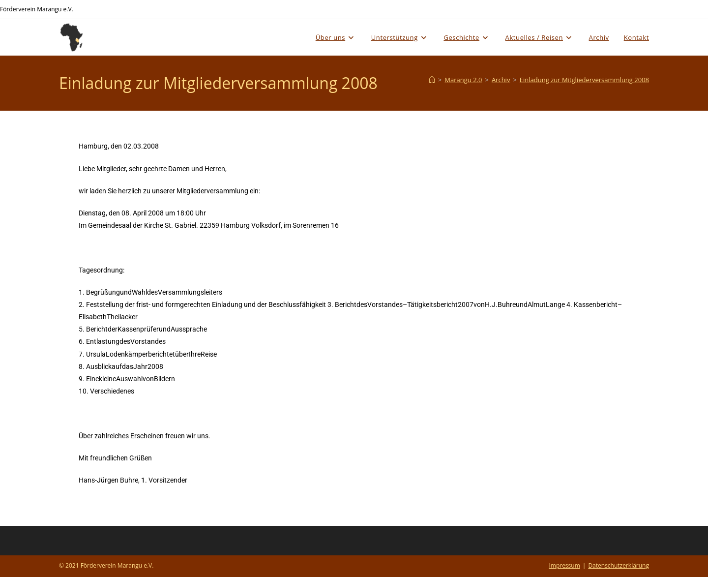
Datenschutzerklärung (618, 565)
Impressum (564, 565)
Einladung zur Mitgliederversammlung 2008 (584, 79)
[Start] (432, 79)
